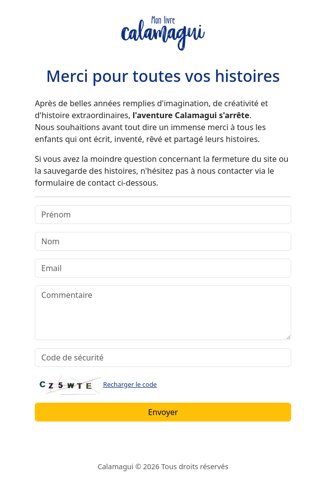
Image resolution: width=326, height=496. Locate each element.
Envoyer (163, 412)
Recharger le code (130, 384)
